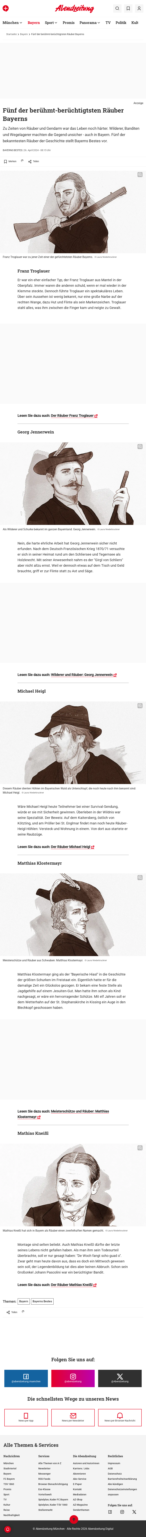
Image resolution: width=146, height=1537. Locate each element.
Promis (7, 1489)
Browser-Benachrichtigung (53, 1484)
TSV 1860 (8, 1484)
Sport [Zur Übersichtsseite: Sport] (49, 22)
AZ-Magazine (80, 1504)
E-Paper (77, 1484)
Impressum (114, 1463)
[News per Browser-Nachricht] (120, 1417)
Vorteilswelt (45, 1494)
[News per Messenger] (26, 1417)
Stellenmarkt (45, 1510)
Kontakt (77, 1489)
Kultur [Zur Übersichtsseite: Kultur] (136, 22)
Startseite (11, 34)
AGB (110, 1468)
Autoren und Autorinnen (86, 1463)
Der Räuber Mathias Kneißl (71, 1285)
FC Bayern (9, 1479)
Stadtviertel (9, 1468)
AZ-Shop (77, 1499)
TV (5, 1499)
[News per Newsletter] (73, 1417)
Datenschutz (115, 1473)
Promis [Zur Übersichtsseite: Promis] (69, 22)
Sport (6, 1494)
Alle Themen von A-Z (49, 1463)
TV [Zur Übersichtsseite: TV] (108, 22)
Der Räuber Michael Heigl (70, 847)
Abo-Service (79, 1479)
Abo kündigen (115, 1484)
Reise (6, 1510)
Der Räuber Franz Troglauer (72, 416)
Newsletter (44, 1468)
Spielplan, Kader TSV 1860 (52, 1504)
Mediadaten (79, 1494)
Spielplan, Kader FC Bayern (53, 1499)
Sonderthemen (81, 1510)
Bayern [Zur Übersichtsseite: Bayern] (34, 22)
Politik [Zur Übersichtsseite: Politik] (121, 22)
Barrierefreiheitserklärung (122, 1479)
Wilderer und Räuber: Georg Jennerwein (82, 675)
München (8, 1463)
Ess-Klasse (44, 1489)
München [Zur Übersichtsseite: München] (11, 22)
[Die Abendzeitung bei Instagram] (73, 1378)
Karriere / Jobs (81, 1468)
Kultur (6, 1504)
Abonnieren (79, 1473)
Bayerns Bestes (42, 1301)
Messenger (44, 1473)
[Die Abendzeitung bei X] (120, 1378)
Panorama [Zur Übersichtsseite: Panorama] (88, 22)
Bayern (24, 34)
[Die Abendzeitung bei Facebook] (26, 1378)
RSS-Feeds (44, 1479)
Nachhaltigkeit (11, 1515)
